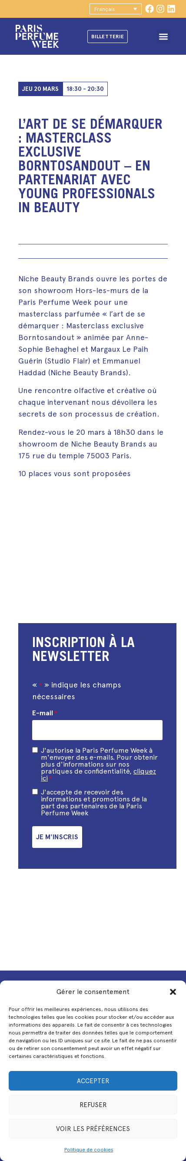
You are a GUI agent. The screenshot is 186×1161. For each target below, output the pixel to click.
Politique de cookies (88, 1150)
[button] (173, 992)
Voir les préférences (93, 1129)
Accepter (93, 1081)
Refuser (93, 1105)
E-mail (44, 713)
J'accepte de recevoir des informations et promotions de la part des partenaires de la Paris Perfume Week (94, 803)
